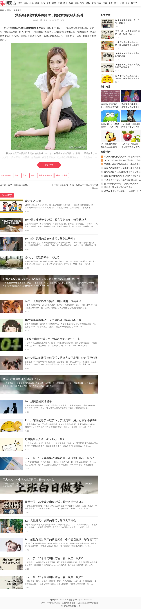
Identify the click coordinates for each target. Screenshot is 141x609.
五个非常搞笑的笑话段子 (19, 185)
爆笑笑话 (17, 10)
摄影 (33, 175)
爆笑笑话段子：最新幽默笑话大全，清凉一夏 (120, 173)
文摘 (122, 3)
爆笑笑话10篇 (33, 200)
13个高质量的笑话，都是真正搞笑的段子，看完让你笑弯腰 (110, 145)
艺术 (25, 175)
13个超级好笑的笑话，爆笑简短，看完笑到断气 (130, 145)
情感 (94, 3)
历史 (48, 3)
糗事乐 (72, 600)
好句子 (134, 3)
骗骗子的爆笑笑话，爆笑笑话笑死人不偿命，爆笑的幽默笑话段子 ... (120, 169)
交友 (99, 3)
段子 (65, 3)
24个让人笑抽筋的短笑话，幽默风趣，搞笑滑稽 (53, 301)
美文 (116, 3)
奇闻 (60, 3)
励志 (111, 3)
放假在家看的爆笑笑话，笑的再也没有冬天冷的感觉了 (120, 177)
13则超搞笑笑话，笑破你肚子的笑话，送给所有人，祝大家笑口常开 (121, 181)
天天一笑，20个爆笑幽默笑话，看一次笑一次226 (54, 577)
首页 (20, 3)
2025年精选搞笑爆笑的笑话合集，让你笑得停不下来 (130, 125)
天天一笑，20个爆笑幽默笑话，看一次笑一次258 (54, 501)
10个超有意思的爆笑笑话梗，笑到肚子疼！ (50, 238)
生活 (43, 3)
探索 (105, 3)
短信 (127, 3)
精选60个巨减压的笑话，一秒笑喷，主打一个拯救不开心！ (121, 192)
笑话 (77, 3)
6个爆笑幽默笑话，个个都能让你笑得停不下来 (52, 338)
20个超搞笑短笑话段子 (38, 401)
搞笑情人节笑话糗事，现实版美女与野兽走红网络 (110, 105)
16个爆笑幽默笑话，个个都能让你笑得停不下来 (53, 320)
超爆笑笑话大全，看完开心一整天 (45, 439)
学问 (37, 3)
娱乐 (88, 3)
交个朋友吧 (6, 175)
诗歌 (26, 3)
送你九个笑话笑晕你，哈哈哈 (42, 257)
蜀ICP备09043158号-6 (70, 606)
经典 (32, 3)
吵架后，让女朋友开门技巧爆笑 (118, 187)
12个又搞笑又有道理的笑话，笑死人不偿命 (50, 520)
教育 (71, 3)
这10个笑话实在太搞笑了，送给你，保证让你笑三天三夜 (127, 78)
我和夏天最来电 (45, 175)
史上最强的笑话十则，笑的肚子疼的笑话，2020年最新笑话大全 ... (119, 184)
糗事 (54, 3)
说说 (82, 3)
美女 (17, 175)
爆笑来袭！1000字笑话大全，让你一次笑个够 (110, 125)
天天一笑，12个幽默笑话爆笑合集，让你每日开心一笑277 (59, 458)
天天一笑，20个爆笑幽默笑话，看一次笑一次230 (54, 558)
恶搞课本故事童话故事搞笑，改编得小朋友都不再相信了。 (130, 105)
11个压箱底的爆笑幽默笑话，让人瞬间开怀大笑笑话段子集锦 (127, 45)
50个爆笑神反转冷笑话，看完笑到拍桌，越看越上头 (56, 219)
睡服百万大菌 (61, 175)
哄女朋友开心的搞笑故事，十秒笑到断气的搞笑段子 (120, 157)
